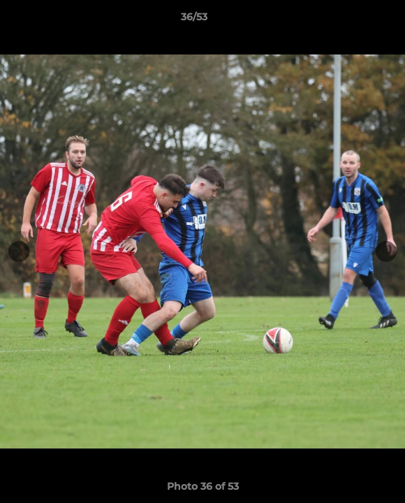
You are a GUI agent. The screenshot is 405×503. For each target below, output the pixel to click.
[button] (354, 20)
